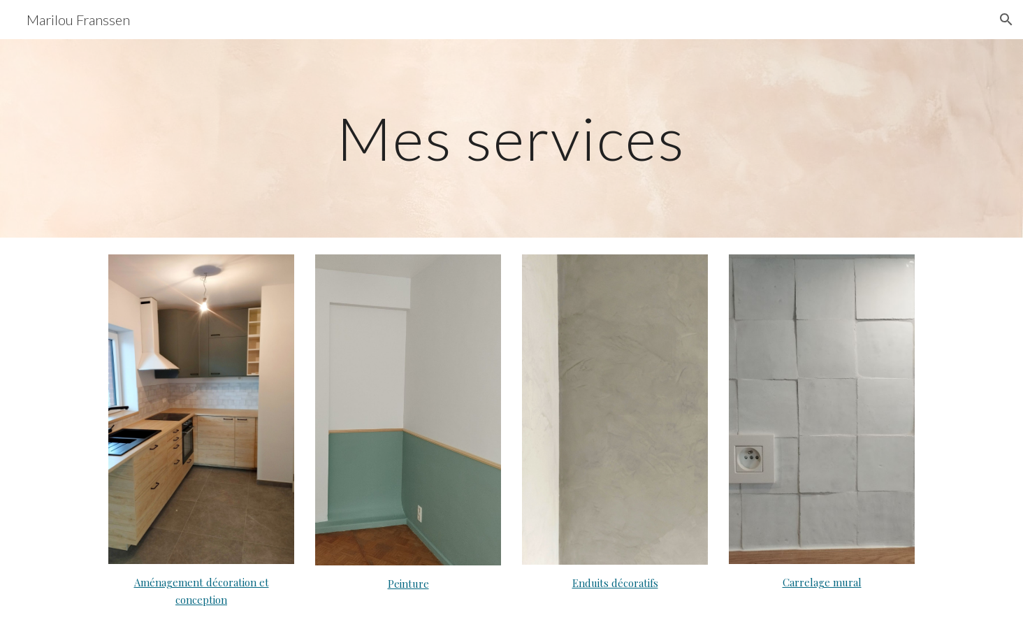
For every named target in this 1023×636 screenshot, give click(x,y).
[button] (1006, 19)
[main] (511, 138)
